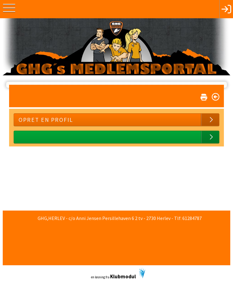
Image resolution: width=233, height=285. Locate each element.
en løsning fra (118, 273)
